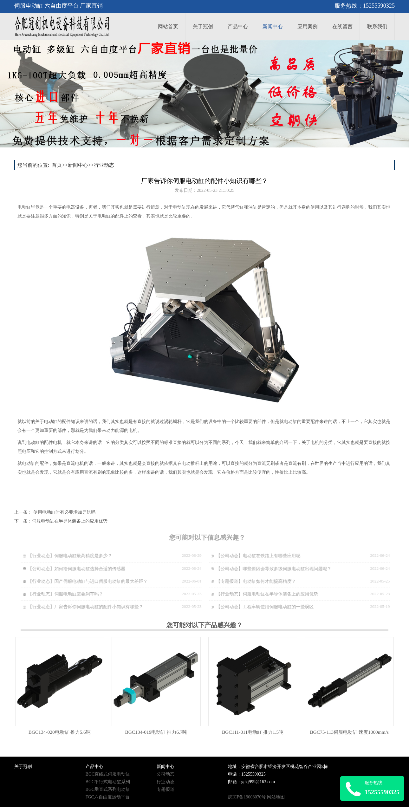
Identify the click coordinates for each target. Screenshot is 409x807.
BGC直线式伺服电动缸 (108, 774)
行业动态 (104, 165)
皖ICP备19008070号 (247, 797)
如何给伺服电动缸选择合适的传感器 (93, 568)
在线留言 (342, 26)
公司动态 (165, 774)
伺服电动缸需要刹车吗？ (82, 594)
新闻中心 (273, 26)
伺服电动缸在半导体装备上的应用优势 (69, 521)
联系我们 (377, 26)
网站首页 (168, 26)
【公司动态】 (232, 555)
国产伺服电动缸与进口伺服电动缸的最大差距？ (104, 581)
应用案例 (307, 26)
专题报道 (165, 789)
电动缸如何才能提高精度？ (272, 581)
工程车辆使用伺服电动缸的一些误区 (281, 606)
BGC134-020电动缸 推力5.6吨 (60, 732)
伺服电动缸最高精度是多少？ (86, 555)
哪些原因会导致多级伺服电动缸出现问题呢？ (290, 568)
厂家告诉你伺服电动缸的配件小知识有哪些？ (102, 606)
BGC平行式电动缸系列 (108, 781)
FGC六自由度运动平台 (108, 797)
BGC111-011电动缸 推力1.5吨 (252, 732)
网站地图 (276, 797)
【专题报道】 (232, 581)
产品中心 (238, 26)
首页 (57, 165)
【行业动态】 (44, 555)
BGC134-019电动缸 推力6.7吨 (156, 732)
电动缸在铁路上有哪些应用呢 (275, 555)
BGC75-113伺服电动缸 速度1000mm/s (349, 732)
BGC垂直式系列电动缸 (108, 789)
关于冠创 (203, 26)
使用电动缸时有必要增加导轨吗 (64, 512)
